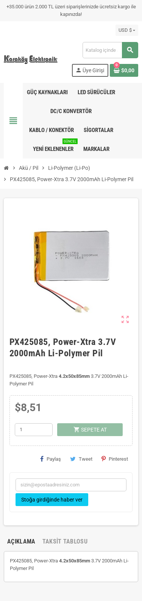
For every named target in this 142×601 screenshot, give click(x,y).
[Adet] (34, 429)
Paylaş (50, 459)
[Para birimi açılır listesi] (126, 30)
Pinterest (114, 459)
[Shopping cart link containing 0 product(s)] (124, 70)
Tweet (81, 459)
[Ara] (110, 50)
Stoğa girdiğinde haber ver (52, 500)
